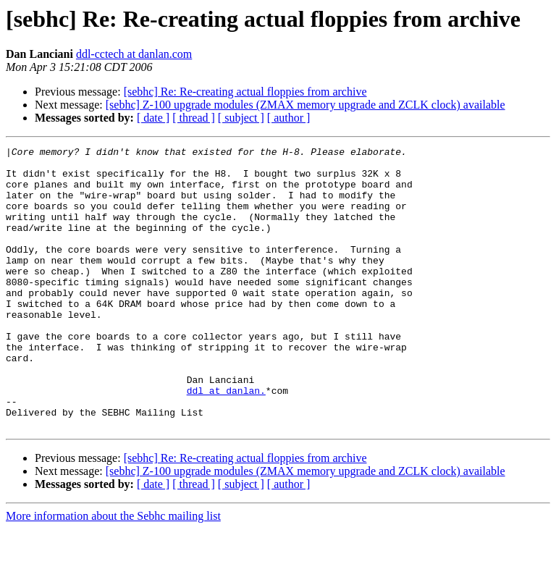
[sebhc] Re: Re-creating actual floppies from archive (245, 91)
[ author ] (289, 117)
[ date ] (153, 117)
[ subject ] (241, 117)
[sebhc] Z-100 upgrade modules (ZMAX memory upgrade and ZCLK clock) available (305, 104)
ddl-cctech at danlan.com (134, 54)
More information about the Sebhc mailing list (113, 572)
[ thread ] (193, 117)
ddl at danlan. (226, 440)
